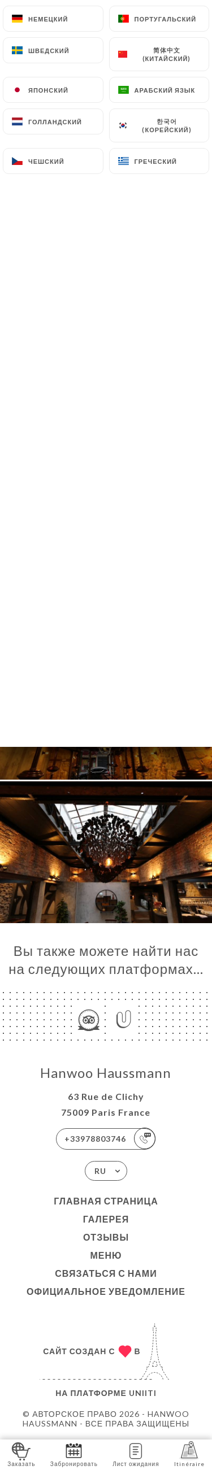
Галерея (106, 1219)
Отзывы (106, 1237)
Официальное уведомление (106, 1291)
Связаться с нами (106, 1273)
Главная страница (106, 1200)
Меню (106, 1255)
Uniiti (143, 1393)
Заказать (21, 1454)
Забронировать (74, 1454)
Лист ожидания (136, 1454)
